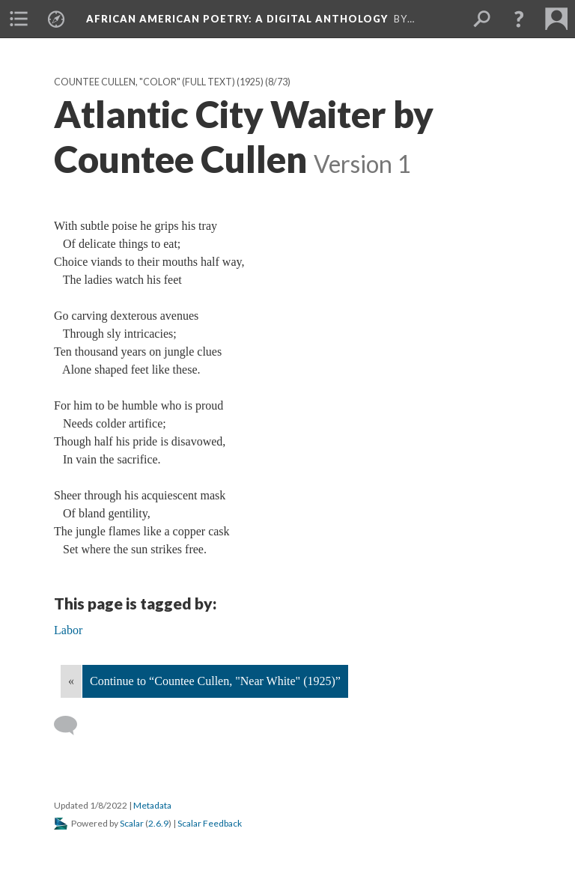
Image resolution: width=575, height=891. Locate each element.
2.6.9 (158, 823)
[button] (519, 18)
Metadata (152, 805)
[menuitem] (18, 18)
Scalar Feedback (209, 823)
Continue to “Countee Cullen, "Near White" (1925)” (215, 681)
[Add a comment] (72, 725)
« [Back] (71, 681)
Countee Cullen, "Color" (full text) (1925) (159, 82)
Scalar (132, 823)
